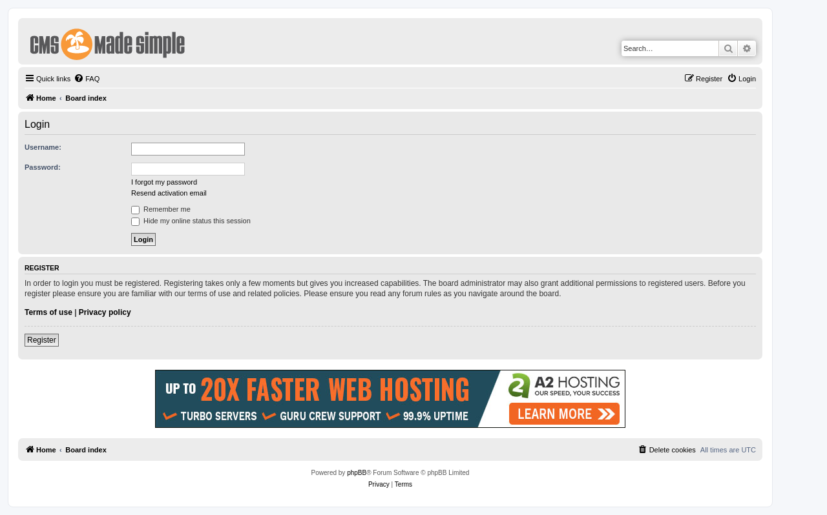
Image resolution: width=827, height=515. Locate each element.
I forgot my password (164, 182)
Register (41, 340)
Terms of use (48, 312)
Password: (43, 167)
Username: (43, 147)
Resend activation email (169, 193)
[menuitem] (86, 78)
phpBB (356, 472)
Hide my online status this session (191, 221)
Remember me (161, 209)
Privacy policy (105, 312)
